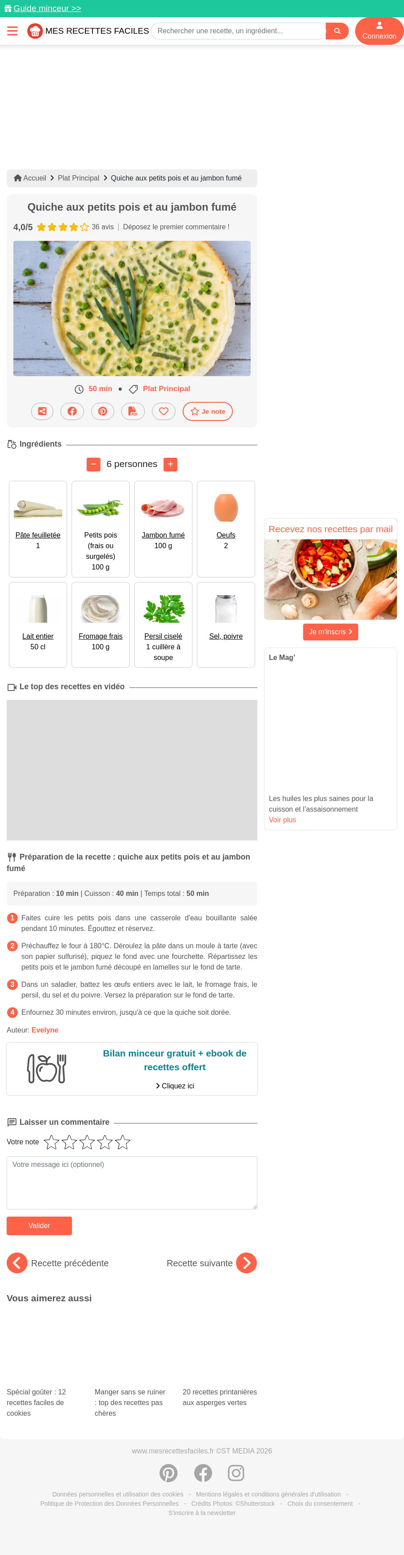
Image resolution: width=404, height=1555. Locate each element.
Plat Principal (78, 178)
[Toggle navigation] (12, 31)
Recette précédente (58, 1263)
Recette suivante (212, 1263)
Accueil (30, 178)
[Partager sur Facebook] (72, 411)
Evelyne (45, 1030)
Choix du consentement (320, 1450)
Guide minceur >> (47, 8)
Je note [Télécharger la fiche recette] (208, 411)
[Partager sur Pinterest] (102, 411)
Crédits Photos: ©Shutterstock (233, 1450)
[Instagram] (236, 1424)
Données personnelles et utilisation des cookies (118, 1441)
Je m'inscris (330, 632)
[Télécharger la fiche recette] (133, 411)
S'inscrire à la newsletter (202, 1459)
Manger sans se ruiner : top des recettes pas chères (132, 1341)
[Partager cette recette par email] (42, 411)
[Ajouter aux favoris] (164, 411)
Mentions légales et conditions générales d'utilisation (268, 1441)
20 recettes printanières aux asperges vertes (220, 1336)
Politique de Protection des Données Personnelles (109, 1450)
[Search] (337, 31)
